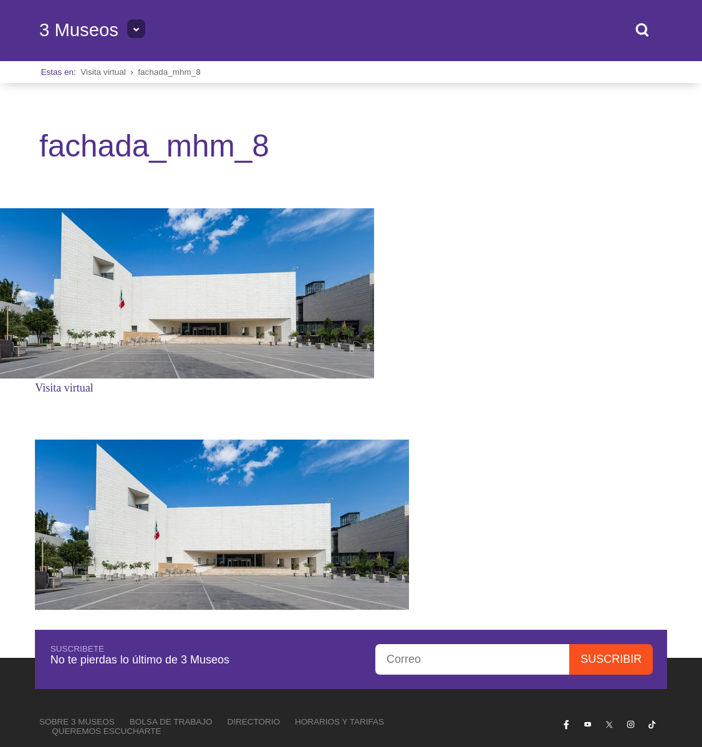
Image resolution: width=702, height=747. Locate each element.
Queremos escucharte (106, 571)
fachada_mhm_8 (169, 72)
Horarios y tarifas (339, 561)
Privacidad (643, 614)
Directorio (253, 561)
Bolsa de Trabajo (171, 561)
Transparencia (590, 614)
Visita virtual (103, 72)
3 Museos (78, 30)
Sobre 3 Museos (77, 561)
